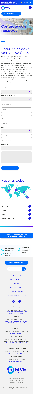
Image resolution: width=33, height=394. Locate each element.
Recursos (16, 283)
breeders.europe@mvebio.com (16, 322)
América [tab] (5, 206)
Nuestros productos (16, 279)
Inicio (3, 41)
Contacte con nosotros (17, 287)
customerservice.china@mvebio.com (16, 342)
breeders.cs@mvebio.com (16, 313)
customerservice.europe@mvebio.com (16, 321)
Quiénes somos (16, 275)
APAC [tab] (4, 214)
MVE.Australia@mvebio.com (16, 353)
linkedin (19, 301)
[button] (24, 2)
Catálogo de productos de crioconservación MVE (16, 235)
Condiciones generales (12, 295)
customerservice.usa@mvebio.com (16, 311)
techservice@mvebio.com (17, 361)
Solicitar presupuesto (11, 13)
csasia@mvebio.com (16, 333)
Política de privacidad (16, 291)
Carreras (25, 295)
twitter (13, 301)
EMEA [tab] (4, 210)
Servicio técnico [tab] (8, 218)
